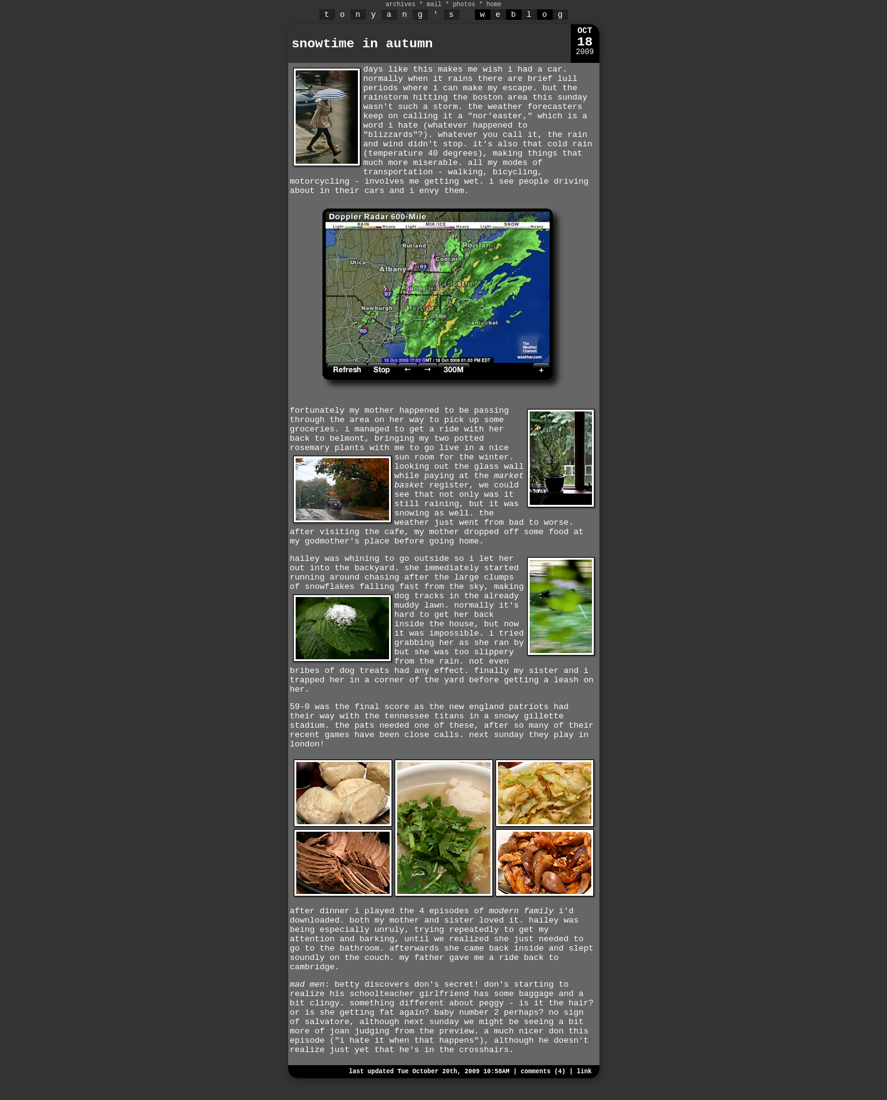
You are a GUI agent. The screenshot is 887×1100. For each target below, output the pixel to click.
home (494, 4)
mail (433, 4)
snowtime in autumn (362, 44)
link (583, 1071)
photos (464, 4)
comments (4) (542, 1071)
